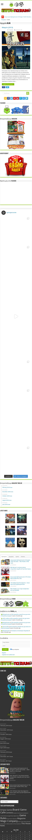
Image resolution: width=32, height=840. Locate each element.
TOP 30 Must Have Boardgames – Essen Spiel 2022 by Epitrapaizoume (20, 790)
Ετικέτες (23, 555)
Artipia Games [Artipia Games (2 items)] (6, 809)
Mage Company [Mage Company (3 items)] (9, 820)
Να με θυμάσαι (14, 648)
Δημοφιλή (11, 555)
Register (4, 652)
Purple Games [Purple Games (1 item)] (24, 820)
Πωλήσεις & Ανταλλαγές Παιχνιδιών (20, 630)
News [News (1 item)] (19, 820)
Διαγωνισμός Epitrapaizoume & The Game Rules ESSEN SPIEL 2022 (20, 785)
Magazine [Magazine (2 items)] (21, 818)
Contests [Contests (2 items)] (9, 812)
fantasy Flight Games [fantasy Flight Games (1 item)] (14, 815)
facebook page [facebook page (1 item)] (7, 815)
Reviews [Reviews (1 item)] (28, 820)
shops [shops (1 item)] (1, 823)
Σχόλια (17, 555)
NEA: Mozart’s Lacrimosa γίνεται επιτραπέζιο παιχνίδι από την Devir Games (20, 776)
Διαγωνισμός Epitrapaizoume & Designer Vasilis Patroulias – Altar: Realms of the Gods (20, 561)
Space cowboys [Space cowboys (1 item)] (6, 823)
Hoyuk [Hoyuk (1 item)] (8, 818)
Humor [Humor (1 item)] (11, 818)
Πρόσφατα (4, 555)
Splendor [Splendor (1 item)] (19, 823)
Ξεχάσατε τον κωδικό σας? (8, 654)
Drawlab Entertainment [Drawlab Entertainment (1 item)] (18, 812)
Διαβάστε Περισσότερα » (8, 84)
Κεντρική (3, 19)
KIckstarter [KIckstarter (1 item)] (15, 818)
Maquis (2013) (7, 27)
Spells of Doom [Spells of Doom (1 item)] (13, 823)
